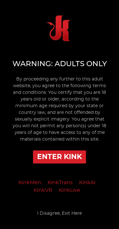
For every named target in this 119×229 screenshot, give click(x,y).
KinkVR (43, 190)
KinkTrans (60, 182)
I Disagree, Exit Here (59, 213)
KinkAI (87, 182)
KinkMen (29, 182)
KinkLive (69, 190)
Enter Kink (59, 156)
